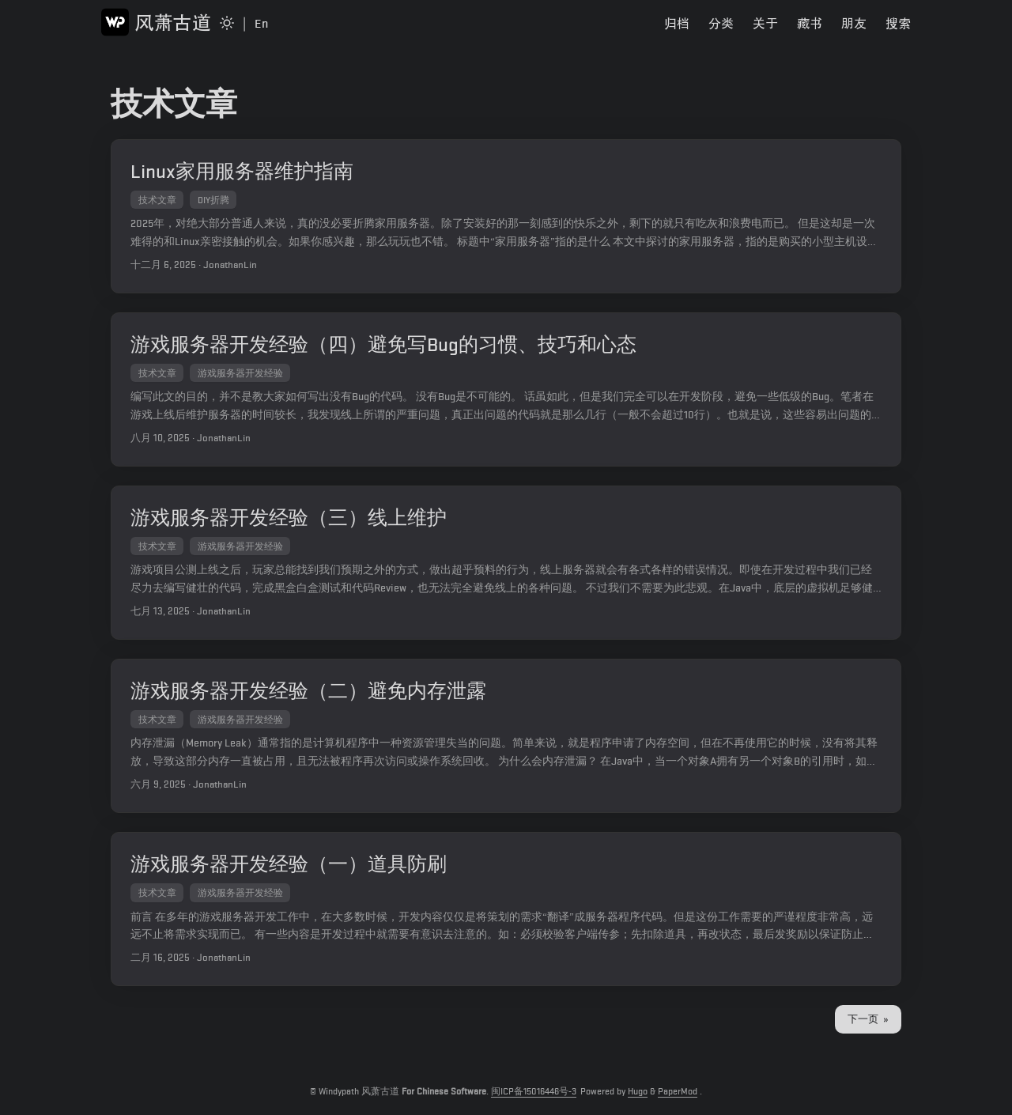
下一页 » (868, 1034)
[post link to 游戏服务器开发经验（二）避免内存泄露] (506, 746)
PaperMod (677, 1091)
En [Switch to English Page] (261, 24)
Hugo (638, 1091)
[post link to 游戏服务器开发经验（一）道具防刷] (506, 922)
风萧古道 (156, 22)
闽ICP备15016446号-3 (533, 1091)
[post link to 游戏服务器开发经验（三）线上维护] (506, 570)
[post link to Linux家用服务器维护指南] (506, 218)
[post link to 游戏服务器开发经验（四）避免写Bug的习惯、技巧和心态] (506, 394)
